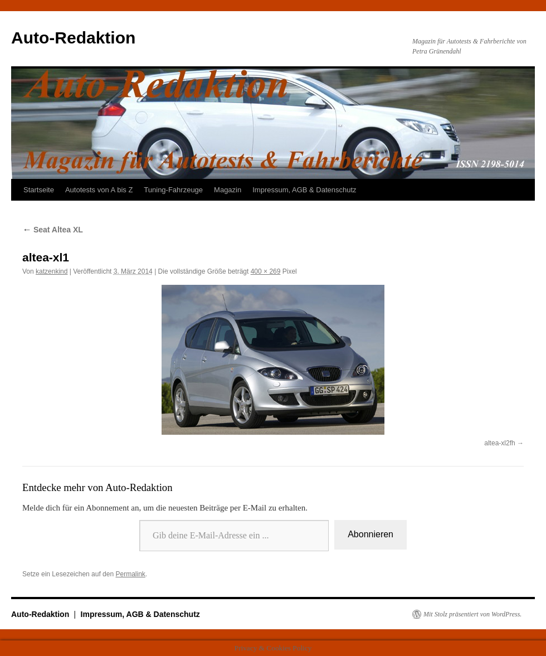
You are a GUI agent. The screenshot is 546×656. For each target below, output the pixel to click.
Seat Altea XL (52, 229)
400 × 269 (266, 271)
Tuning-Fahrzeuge (173, 190)
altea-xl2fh (499, 443)
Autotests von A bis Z (99, 190)
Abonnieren (370, 534)
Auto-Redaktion (73, 37)
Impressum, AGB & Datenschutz (304, 190)
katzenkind (51, 271)
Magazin (227, 190)
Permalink (130, 574)
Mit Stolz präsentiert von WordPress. (472, 614)
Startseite (38, 190)
